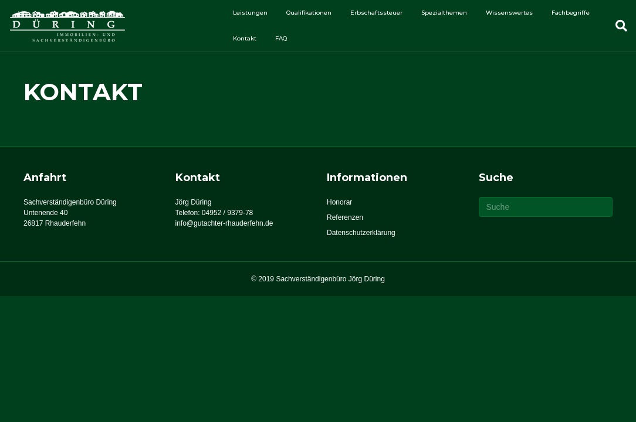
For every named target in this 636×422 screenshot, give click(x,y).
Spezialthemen (444, 12)
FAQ (281, 38)
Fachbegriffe (571, 12)
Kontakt (244, 38)
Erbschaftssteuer (376, 12)
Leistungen (250, 12)
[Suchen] (616, 25)
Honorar (339, 202)
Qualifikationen (308, 12)
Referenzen (345, 217)
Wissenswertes (509, 12)
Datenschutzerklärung (361, 233)
